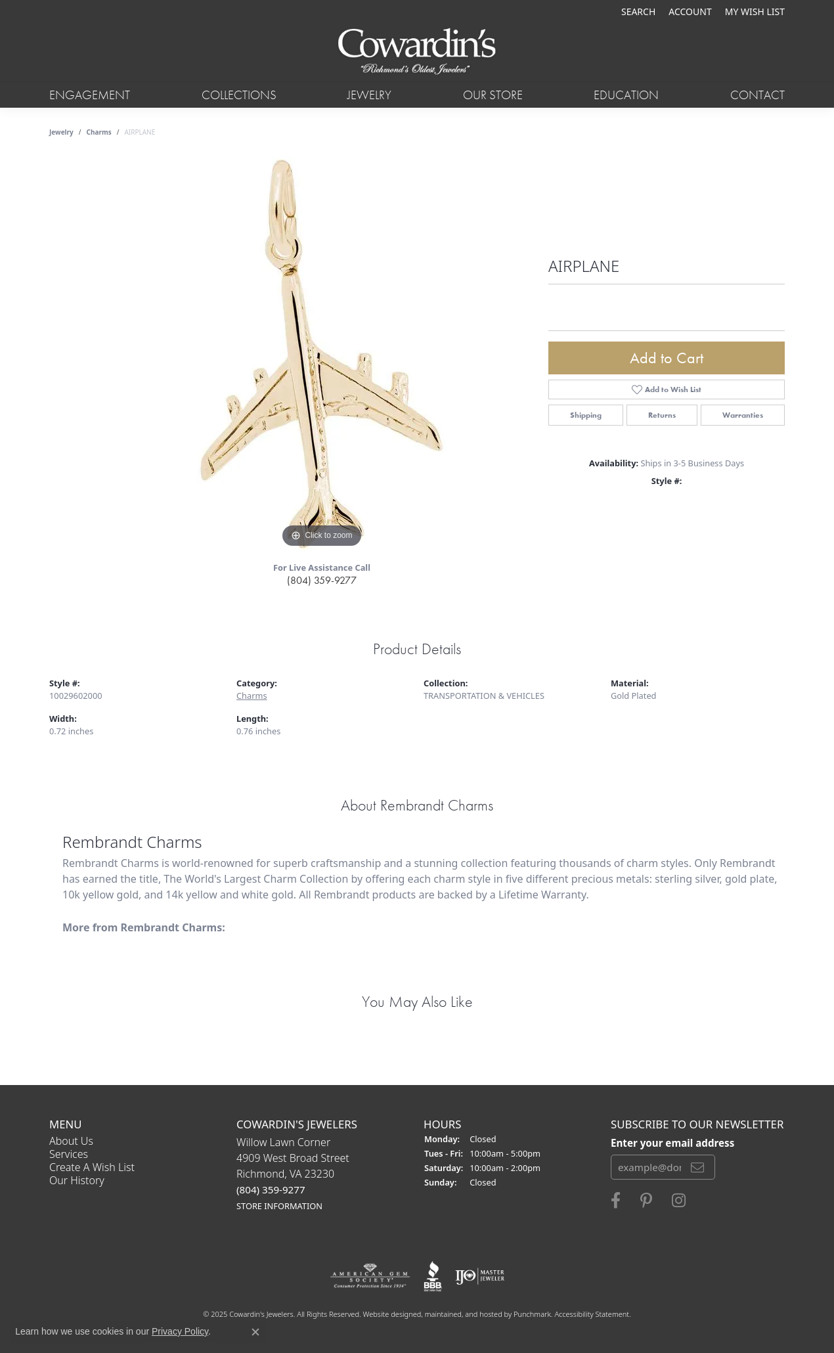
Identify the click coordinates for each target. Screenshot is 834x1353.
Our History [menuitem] (76, 1180)
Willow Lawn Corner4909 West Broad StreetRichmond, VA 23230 (292, 1173)
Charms (99, 132)
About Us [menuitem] (71, 1141)
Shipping (586, 415)
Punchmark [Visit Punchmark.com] (532, 1314)
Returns (662, 415)
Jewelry (369, 95)
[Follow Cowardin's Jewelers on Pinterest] (646, 1201)
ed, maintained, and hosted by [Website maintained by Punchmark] (463, 1314)
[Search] (638, 11)
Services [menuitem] (68, 1154)
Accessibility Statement (591, 1314)
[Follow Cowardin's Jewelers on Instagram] (678, 1201)
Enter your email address (672, 1142)
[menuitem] (370, 1276)
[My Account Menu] (690, 11)
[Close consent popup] (255, 1332)
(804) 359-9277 (322, 580)
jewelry (61, 132)
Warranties (742, 415)
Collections (239, 95)
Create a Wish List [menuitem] (92, 1167)
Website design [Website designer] (388, 1314)
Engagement (89, 95)
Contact (757, 95)
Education (626, 95)
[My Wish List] (755, 11)
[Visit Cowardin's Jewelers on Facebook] (615, 1201)
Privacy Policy (180, 1331)
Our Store (493, 95)
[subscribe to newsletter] (697, 1167)
